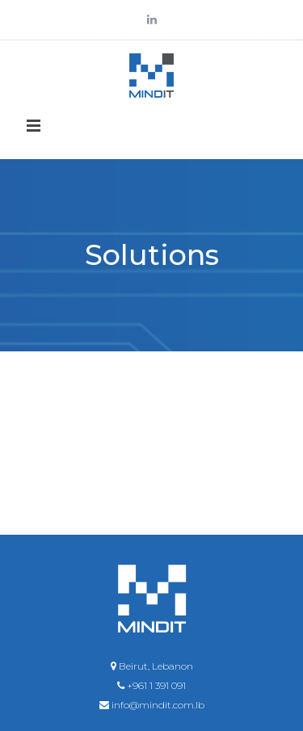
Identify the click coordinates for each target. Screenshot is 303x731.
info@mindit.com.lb (158, 705)
